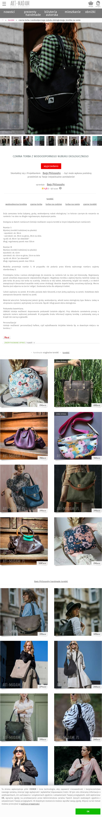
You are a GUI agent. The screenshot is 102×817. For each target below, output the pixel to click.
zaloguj (97, 6)
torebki (50, 199)
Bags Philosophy (52, 173)
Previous (5, 74)
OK (88, 811)
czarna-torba (36, 204)
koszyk (91, 6)
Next (97, 74)
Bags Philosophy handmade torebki (51, 581)
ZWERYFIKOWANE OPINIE (19, 343)
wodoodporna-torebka (16, 204)
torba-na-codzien (54, 204)
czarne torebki (90, 204)
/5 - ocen (49, 188)
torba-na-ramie (72, 204)
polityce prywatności (30, 804)
